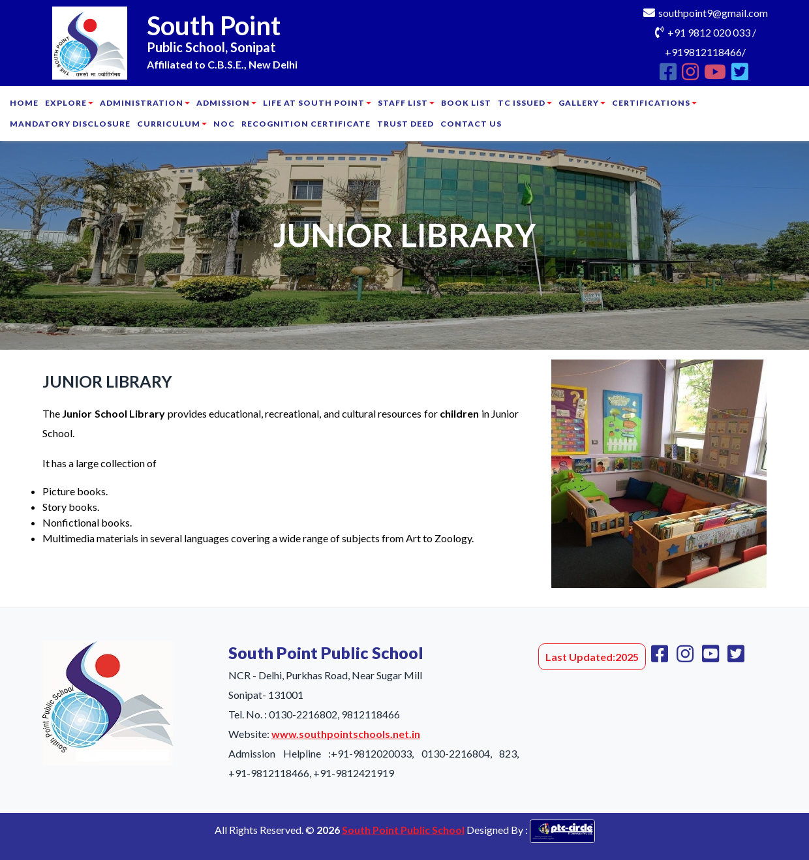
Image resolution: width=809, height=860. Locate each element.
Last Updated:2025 (592, 657)
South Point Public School (403, 829)
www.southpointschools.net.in (345, 734)
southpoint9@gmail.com (713, 13)
